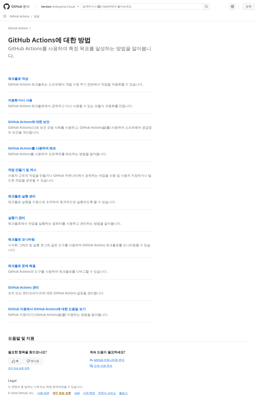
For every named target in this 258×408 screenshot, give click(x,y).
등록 (248, 6)
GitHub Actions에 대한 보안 (28, 122)
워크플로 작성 (18, 78)
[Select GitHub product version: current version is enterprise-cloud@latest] (60, 6)
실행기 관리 (16, 218)
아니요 (33, 361)
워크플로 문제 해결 (21, 266)
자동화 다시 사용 (20, 100)
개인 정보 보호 (61, 393)
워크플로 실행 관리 (21, 196)
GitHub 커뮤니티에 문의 (107, 360)
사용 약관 (43, 393)
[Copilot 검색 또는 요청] (145, 6)
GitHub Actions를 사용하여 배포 (32, 148)
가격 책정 (89, 393)
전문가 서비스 (107, 393)
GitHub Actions (19, 16)
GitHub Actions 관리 (23, 287)
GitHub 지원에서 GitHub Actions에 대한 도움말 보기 (47, 309)
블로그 (123, 393)
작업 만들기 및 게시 (22, 170)
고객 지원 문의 (101, 366)
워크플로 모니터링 (21, 239)
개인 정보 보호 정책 (18, 368)
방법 (37, 16)
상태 (77, 393)
